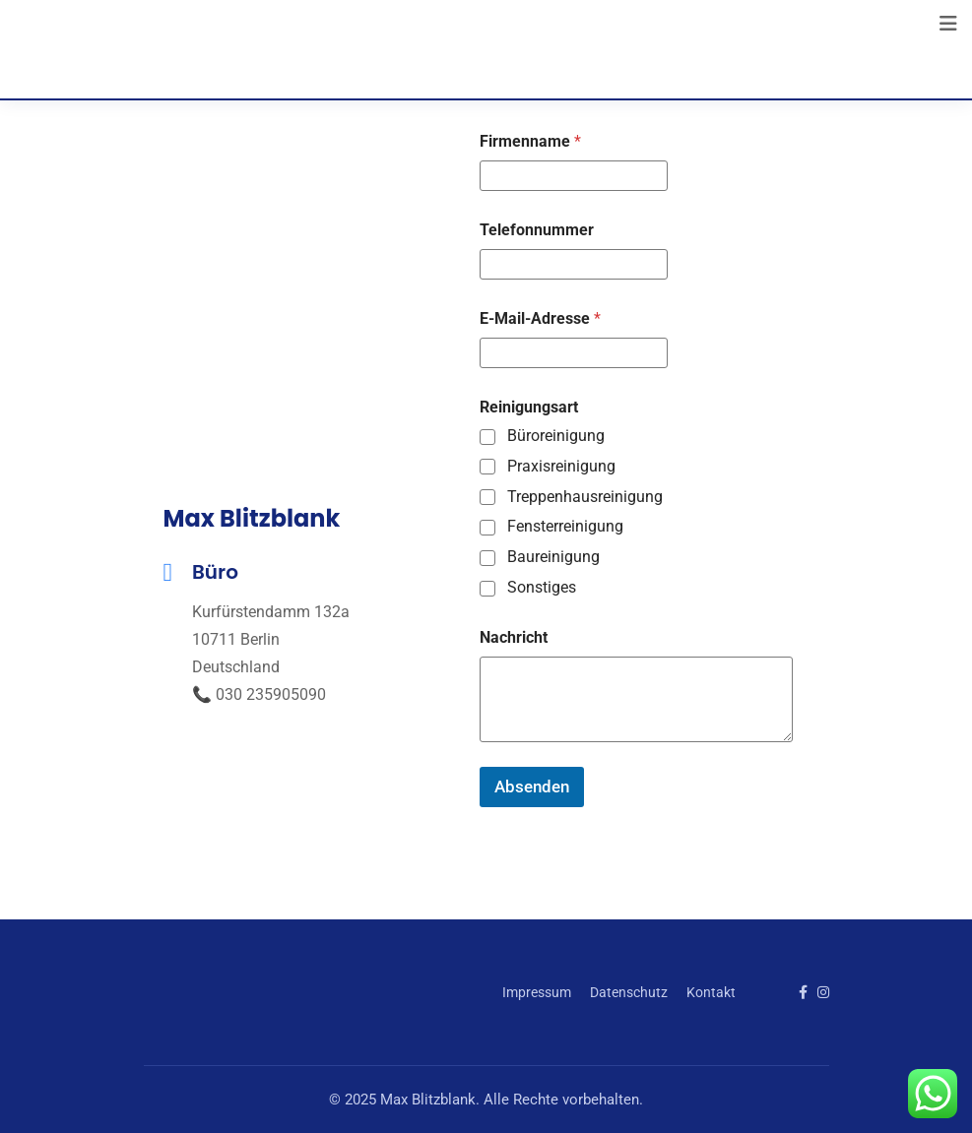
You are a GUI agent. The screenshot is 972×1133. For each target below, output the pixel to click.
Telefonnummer (537, 229)
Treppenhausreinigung (585, 496)
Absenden (531, 786)
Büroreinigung (556, 435)
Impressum (536, 992)
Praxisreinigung (561, 466)
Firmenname (530, 141)
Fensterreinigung (565, 526)
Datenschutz (629, 992)
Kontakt (711, 992)
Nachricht (514, 637)
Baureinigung (553, 556)
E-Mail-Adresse (540, 318)
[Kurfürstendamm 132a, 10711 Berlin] (312, 287)
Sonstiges (541, 587)
